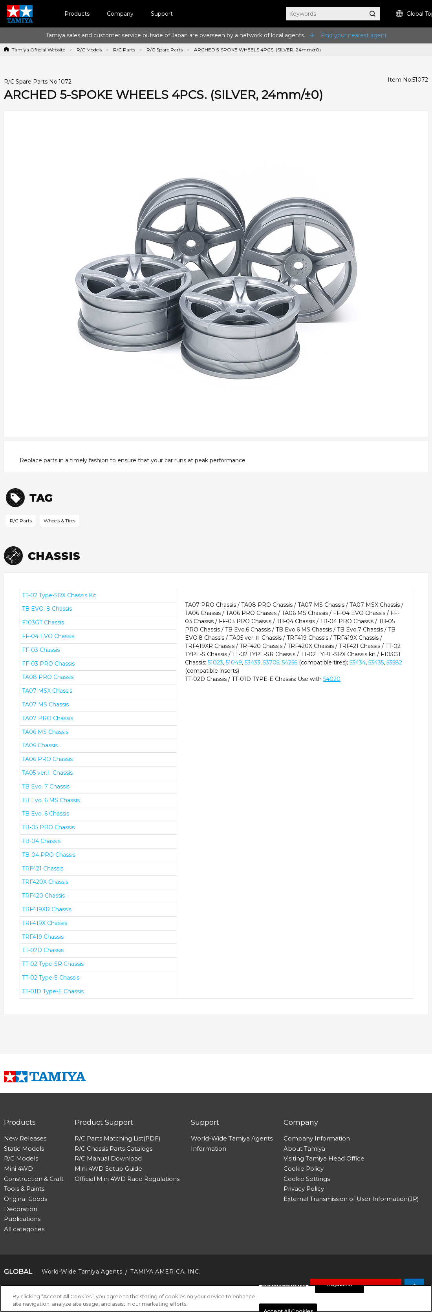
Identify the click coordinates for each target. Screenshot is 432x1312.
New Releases (25, 1138)
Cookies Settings (284, 1287)
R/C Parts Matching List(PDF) (118, 1138)
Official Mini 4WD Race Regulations (127, 1178)
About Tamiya (304, 1148)
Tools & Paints (24, 1188)
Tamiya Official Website (38, 50)
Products (77, 13)
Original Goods (25, 1199)
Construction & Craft (34, 1178)
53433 (252, 662)
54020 (331, 678)
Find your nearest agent (354, 35)
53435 (376, 662)
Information (208, 1148)
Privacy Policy (304, 1188)
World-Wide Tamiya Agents (232, 1138)
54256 (289, 662)
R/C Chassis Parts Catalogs (113, 1148)
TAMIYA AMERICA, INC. (165, 1271)
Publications (22, 1219)
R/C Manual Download (108, 1158)
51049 (234, 662)
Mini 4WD (18, 1168)
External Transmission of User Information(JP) (351, 1199)
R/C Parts (124, 50)
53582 (394, 662)
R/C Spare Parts (164, 50)
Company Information (317, 1138)
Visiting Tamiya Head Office (324, 1158)
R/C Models (89, 50)
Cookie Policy (304, 1168)
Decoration (20, 1209)
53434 (358, 662)
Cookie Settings (307, 1178)
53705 (271, 662)
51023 (215, 662)
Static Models (24, 1148)
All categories (24, 1229)
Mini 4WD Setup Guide (108, 1168)
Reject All (339, 1287)
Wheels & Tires (59, 521)
